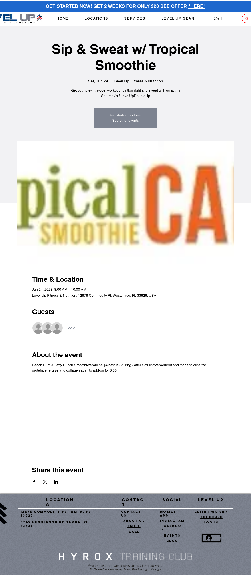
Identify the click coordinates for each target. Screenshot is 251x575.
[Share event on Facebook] (34, 482)
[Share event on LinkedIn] (56, 482)
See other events (125, 120)
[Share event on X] (45, 482)
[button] (134, 18)
